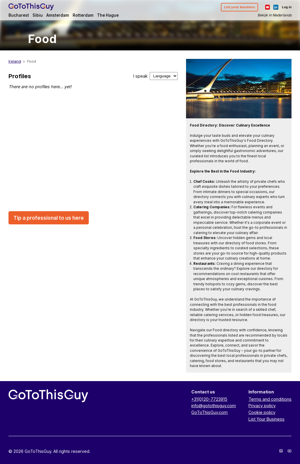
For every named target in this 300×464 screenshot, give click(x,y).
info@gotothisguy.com (213, 405)
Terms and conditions (270, 399)
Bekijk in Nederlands (275, 15)
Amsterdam (57, 15)
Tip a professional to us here (48, 218)
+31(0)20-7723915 (209, 399)
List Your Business (266, 419)
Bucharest (18, 15)
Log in (287, 7)
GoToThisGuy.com (209, 412)
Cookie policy (261, 412)
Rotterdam (83, 15)
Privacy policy (262, 405)
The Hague (108, 15)
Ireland (14, 61)
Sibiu (38, 15)
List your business (239, 7)
